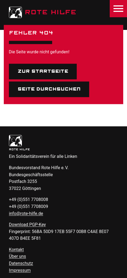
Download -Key (27, 224)
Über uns (17, 256)
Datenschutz (21, 263)
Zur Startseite (43, 71)
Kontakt (16, 249)
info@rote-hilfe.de (26, 213)
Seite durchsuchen (49, 89)
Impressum (20, 270)
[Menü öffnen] (118, 8)
